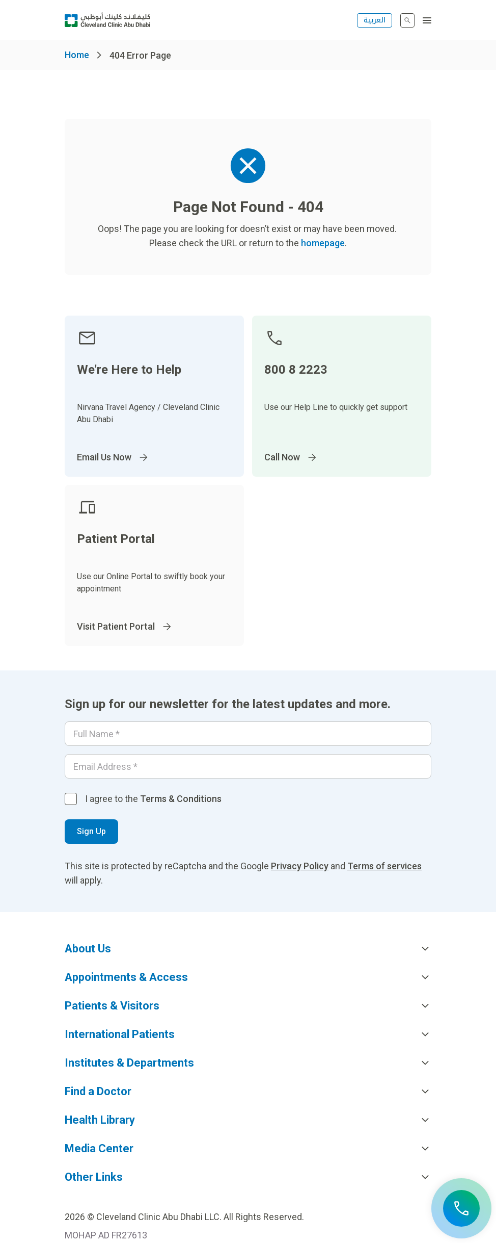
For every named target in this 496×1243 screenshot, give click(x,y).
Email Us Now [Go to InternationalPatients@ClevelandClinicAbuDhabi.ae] (113, 457)
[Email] (248, 766)
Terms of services (384, 866)
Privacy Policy (299, 866)
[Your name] (248, 733)
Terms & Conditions (181, 798)
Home (77, 54)
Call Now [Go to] (291, 457)
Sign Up (91, 831)
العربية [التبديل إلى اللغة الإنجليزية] (374, 20)
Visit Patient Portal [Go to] (125, 626)
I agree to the (153, 798)
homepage (323, 243)
